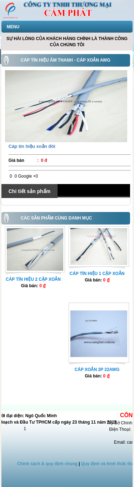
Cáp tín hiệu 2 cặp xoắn (33, 279)
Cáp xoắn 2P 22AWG (97, 369)
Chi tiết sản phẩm (29, 191)
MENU (13, 26)
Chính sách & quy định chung (47, 463)
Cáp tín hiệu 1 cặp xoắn (96, 273)
